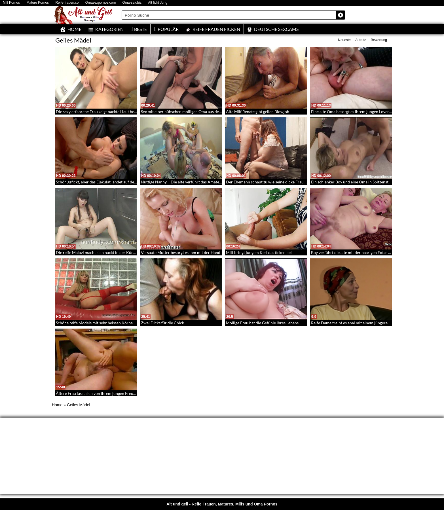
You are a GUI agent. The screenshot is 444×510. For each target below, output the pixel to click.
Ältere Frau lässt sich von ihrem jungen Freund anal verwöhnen (111, 393)
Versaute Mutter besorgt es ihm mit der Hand (180, 252)
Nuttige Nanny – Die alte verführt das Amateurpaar (186, 181)
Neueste (344, 40)
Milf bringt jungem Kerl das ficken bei (259, 252)
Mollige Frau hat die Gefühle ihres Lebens (262, 322)
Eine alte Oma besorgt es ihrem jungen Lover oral (354, 111)
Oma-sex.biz (131, 2)
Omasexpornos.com (100, 2)
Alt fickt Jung (157, 2)
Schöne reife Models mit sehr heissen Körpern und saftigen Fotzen (114, 322)
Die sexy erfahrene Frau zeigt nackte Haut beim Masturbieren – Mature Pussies (125, 111)
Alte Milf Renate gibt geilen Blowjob (257, 111)
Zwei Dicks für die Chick (162, 322)
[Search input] (229, 15)
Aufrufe (360, 40)
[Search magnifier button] (340, 15)
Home (57, 405)
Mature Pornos (37, 2)
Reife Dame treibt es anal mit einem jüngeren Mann (356, 322)
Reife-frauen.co (67, 2)
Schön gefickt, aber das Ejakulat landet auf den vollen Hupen (108, 181)
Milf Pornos (11, 2)
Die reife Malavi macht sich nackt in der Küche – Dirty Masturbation (116, 252)
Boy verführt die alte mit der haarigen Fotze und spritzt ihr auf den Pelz (373, 252)
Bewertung (379, 40)
